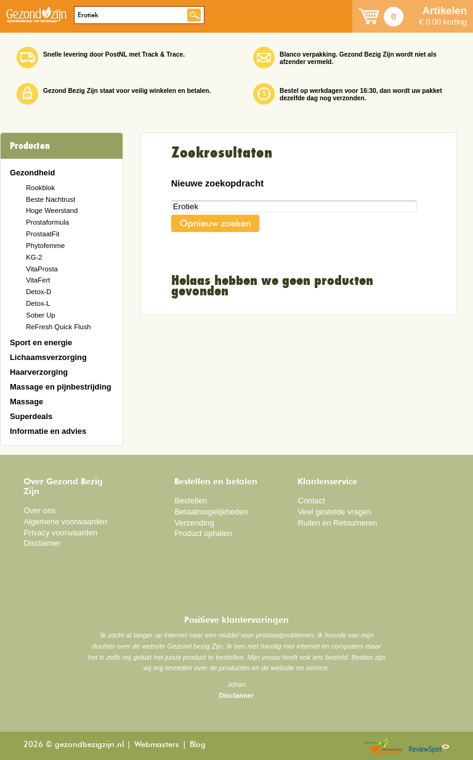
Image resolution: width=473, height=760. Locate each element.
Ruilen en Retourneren (337, 522)
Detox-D (38, 291)
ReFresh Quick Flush (58, 326)
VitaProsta (42, 269)
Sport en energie (41, 342)
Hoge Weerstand (52, 210)
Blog (198, 745)
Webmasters (156, 745)
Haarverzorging (39, 372)
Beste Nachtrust (50, 199)
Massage (26, 401)
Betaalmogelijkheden (211, 511)
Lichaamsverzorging (48, 357)
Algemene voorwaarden (65, 521)
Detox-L (38, 303)
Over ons (39, 510)
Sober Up (40, 315)
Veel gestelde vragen (334, 511)
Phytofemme (45, 245)
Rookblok (40, 187)
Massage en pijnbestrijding (60, 386)
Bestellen (190, 500)
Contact (311, 500)
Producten (30, 145)
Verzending (194, 522)
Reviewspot (429, 747)
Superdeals (31, 416)
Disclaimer (41, 543)
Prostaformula (47, 222)
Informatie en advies (48, 431)
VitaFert (38, 280)
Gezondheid (32, 172)
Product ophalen (203, 533)
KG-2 (34, 257)
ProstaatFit (42, 234)
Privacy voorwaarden (60, 532)
